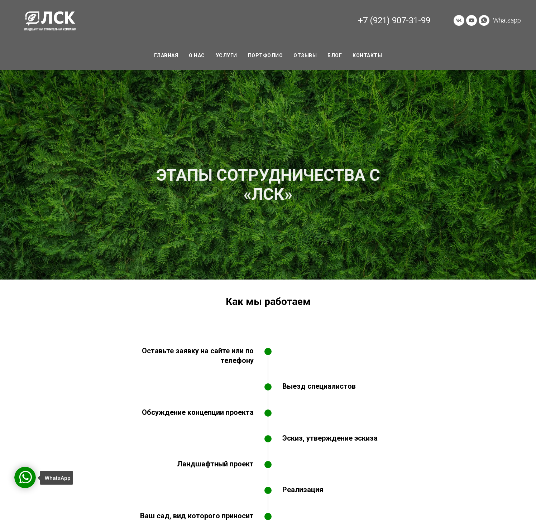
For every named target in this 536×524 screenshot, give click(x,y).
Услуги (226, 55)
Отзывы (305, 55)
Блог (334, 55)
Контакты (367, 55)
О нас (197, 55)
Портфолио (265, 55)
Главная (166, 55)
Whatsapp (507, 20)
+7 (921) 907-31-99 (394, 20)
